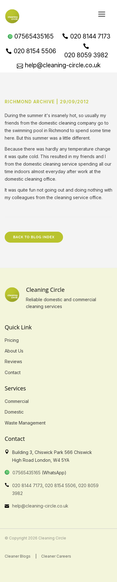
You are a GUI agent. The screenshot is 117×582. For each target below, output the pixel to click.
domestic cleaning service (50, 164)
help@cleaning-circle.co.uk (40, 505)
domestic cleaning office (30, 179)
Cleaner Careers (56, 556)
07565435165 (26, 472)
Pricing (12, 340)
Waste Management (25, 422)
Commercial (17, 401)
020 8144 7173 (27, 485)
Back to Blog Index (34, 237)
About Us (14, 350)
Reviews (13, 361)
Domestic (14, 412)
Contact (13, 372)
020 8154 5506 (60, 485)
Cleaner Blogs (18, 556)
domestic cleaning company (67, 123)
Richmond (59, 130)
